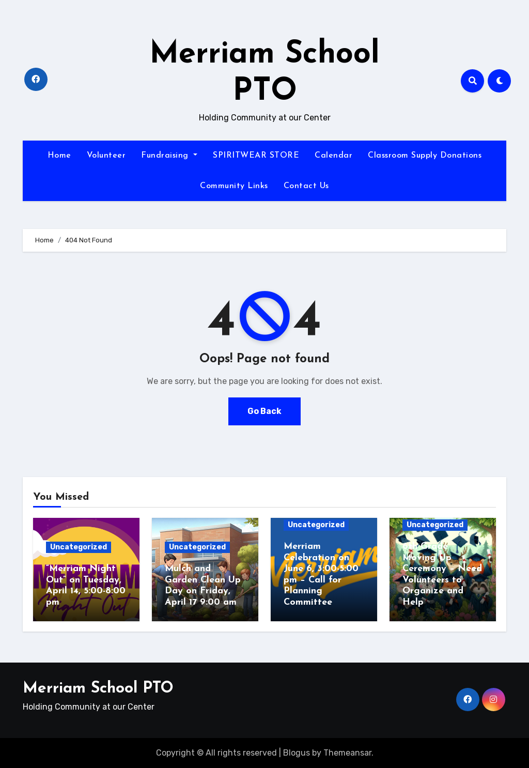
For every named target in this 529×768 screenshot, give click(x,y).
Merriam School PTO (98, 689)
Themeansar (347, 753)
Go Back (264, 411)
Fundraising (169, 155)
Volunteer (106, 155)
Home (59, 155)
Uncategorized (78, 547)
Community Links (234, 186)
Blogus (296, 753)
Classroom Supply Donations (424, 155)
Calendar (333, 155)
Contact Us (306, 186)
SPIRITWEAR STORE (256, 155)
